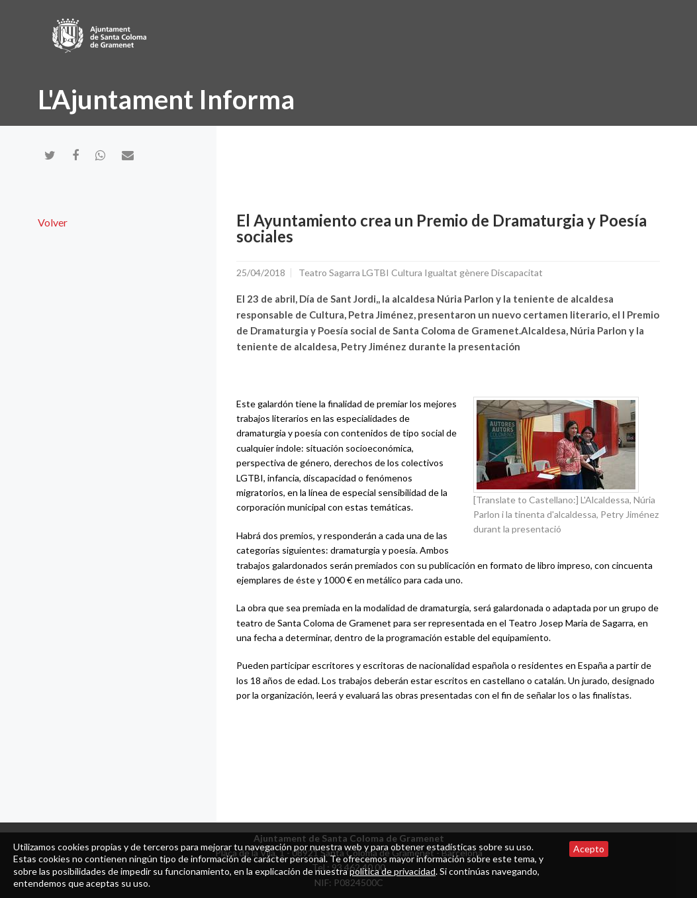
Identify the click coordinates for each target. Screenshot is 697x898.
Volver (53, 222)
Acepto (588, 848)
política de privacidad (392, 871)
